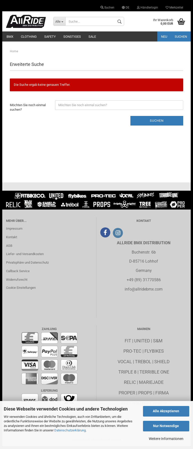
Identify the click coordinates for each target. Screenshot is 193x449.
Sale (92, 36)
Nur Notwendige (166, 426)
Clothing (29, 36)
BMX (10, 36)
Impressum (14, 231)
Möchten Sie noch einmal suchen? (28, 110)
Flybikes (154, 353)
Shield (162, 364)
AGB (9, 248)
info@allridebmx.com (144, 291)
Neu (164, 36)
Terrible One (154, 374)
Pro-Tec (132, 353)
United (142, 343)
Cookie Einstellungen (21, 290)
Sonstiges (72, 36)
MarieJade (151, 384)
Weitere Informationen (166, 439)
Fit (128, 343)
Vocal (125, 364)
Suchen (107, 7)
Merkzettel (174, 7)
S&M (158, 343)
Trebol (143, 364)
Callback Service (18, 273)
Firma (162, 395)
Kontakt (11, 239)
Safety (50, 36)
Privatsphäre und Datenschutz (27, 265)
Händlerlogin (147, 7)
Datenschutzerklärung (70, 430)
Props (145, 395)
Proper (127, 395)
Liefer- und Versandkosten (25, 257)
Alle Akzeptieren (166, 411)
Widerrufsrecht (16, 282)
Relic (130, 384)
